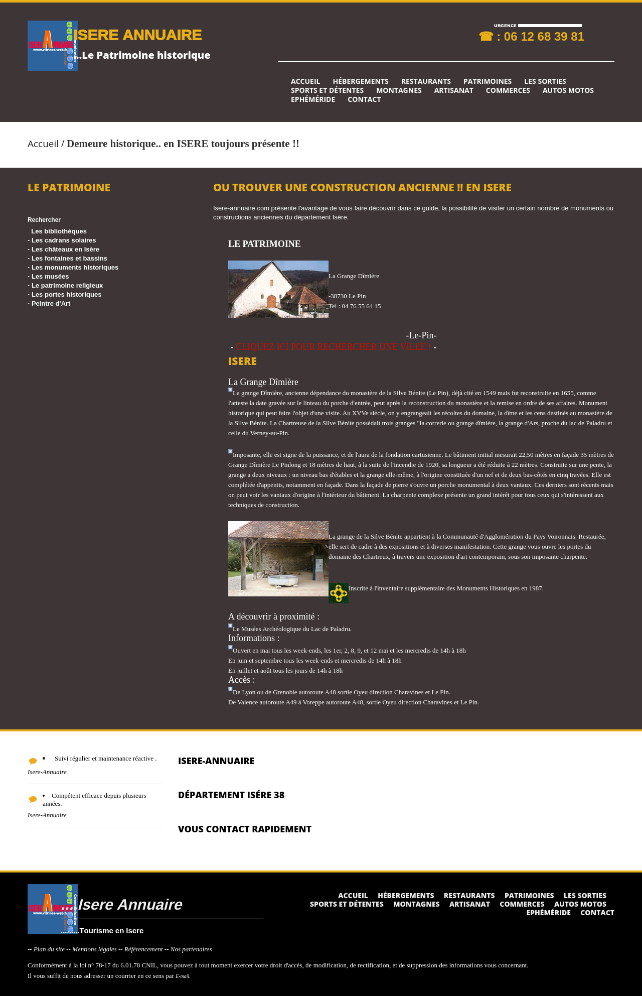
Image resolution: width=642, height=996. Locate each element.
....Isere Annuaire (121, 904)
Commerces (508, 90)
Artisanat (453, 90)
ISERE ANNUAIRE (137, 34)
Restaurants (426, 81)
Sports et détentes (327, 90)
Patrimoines (487, 81)
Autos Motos (568, 90)
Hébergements (360, 81)
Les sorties (545, 81)
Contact (364, 99)
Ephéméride (313, 99)
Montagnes (399, 90)
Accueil (305, 81)
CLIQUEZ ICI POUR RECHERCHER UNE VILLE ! (333, 347)
